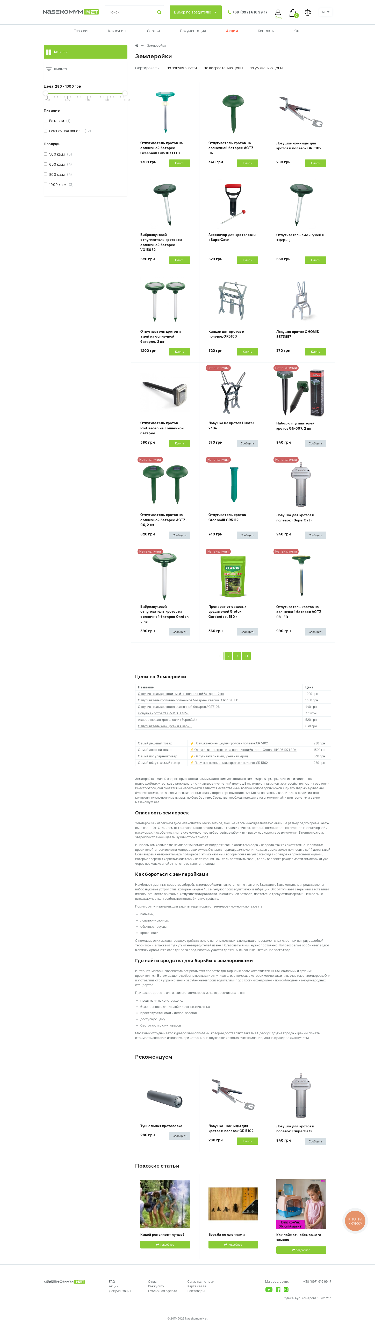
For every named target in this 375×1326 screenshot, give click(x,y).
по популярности (182, 68)
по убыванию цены (266, 68)
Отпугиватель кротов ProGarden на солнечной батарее (162, 428)
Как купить (117, 31)
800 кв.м (58, 174)
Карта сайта (197, 1286)
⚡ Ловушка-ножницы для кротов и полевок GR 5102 (229, 743)
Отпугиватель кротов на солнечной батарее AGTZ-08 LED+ (299, 612)
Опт (297, 31)
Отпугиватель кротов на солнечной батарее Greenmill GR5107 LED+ (161, 148)
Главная (81, 31)
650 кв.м (58, 164)
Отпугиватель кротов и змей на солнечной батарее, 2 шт (160, 336)
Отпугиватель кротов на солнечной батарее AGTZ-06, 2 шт (163, 520)
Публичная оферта (162, 1291)
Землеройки (156, 46)
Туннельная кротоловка (161, 1126)
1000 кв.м (59, 184)
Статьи (153, 31)
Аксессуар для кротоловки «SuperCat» (167, 720)
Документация (193, 31)
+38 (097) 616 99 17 (250, 12)
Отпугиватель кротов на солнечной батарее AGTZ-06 (231, 148)
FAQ (112, 1282)
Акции (232, 31)
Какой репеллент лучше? (162, 1234)
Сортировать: (147, 68)
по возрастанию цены (223, 68)
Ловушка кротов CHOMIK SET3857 (163, 713)
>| (246, 656)
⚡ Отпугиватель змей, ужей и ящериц (219, 756)
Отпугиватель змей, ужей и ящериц (164, 726)
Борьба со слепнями (226, 1234)
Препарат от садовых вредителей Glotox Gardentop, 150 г (227, 611)
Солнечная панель (67, 130)
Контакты (266, 31)
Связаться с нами (201, 1282)
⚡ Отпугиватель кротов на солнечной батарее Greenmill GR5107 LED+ (243, 750)
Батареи (57, 120)
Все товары (196, 1291)
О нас (152, 1282)
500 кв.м (58, 154)
